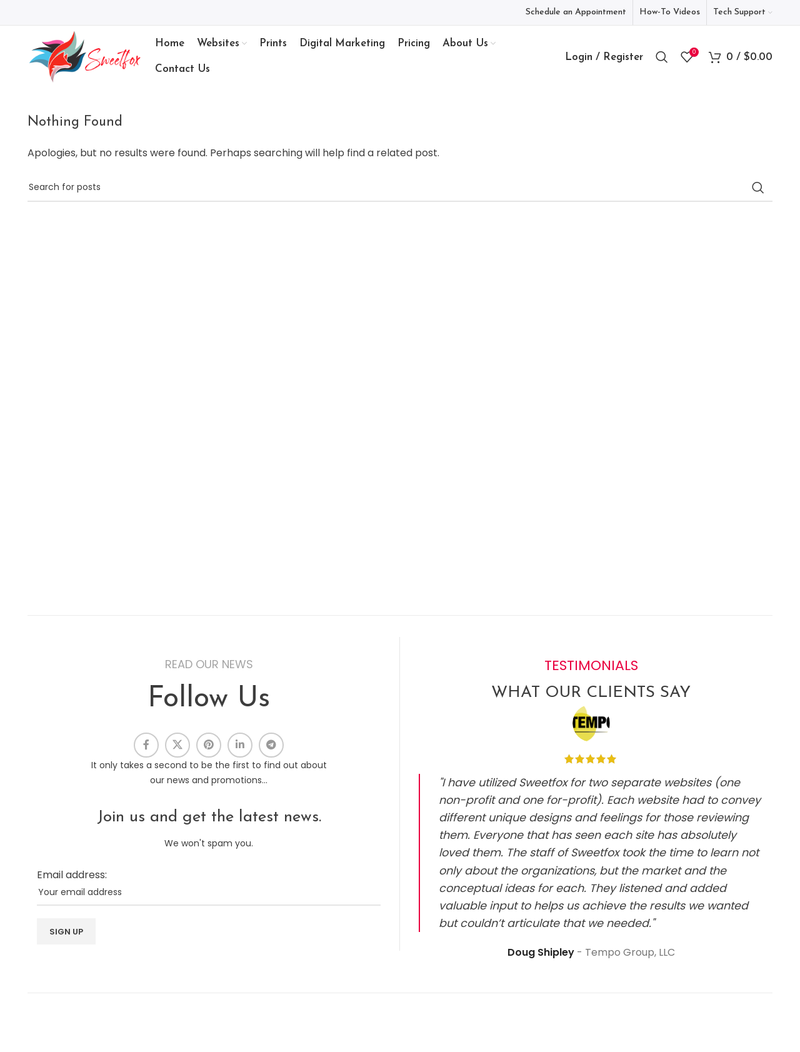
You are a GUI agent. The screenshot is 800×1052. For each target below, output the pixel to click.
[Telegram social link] (271, 745)
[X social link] (177, 745)
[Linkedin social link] (240, 745)
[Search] (661, 56)
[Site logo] (85, 56)
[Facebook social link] (146, 745)
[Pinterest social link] (208, 745)
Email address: (72, 875)
